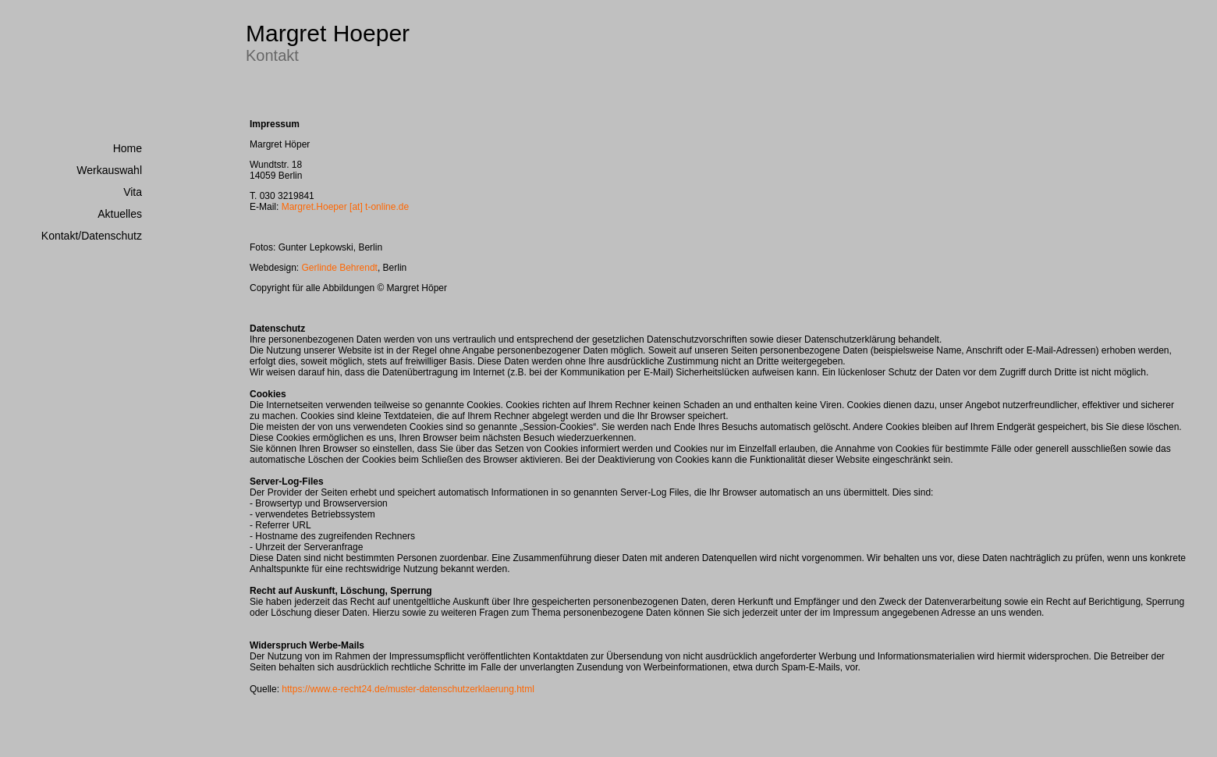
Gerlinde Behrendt (340, 267)
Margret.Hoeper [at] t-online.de (345, 206)
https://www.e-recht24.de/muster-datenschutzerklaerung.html (408, 689)
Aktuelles (120, 214)
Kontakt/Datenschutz (91, 235)
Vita (132, 192)
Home (127, 148)
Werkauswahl (109, 170)
